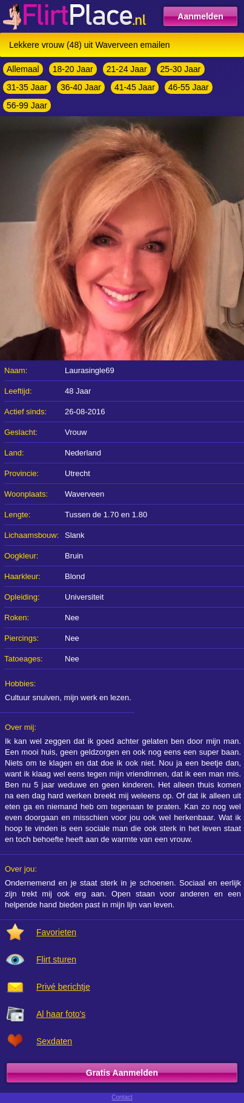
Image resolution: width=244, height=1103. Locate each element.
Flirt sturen (56, 959)
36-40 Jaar (81, 87)
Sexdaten (54, 1041)
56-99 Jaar (27, 105)
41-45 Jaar (134, 87)
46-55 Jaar (188, 87)
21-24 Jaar (127, 69)
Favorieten (56, 932)
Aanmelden (200, 16)
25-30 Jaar (180, 69)
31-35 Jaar (27, 87)
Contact (121, 1097)
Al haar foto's (60, 1014)
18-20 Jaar (73, 69)
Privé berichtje (63, 987)
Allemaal (23, 69)
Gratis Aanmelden (122, 1073)
